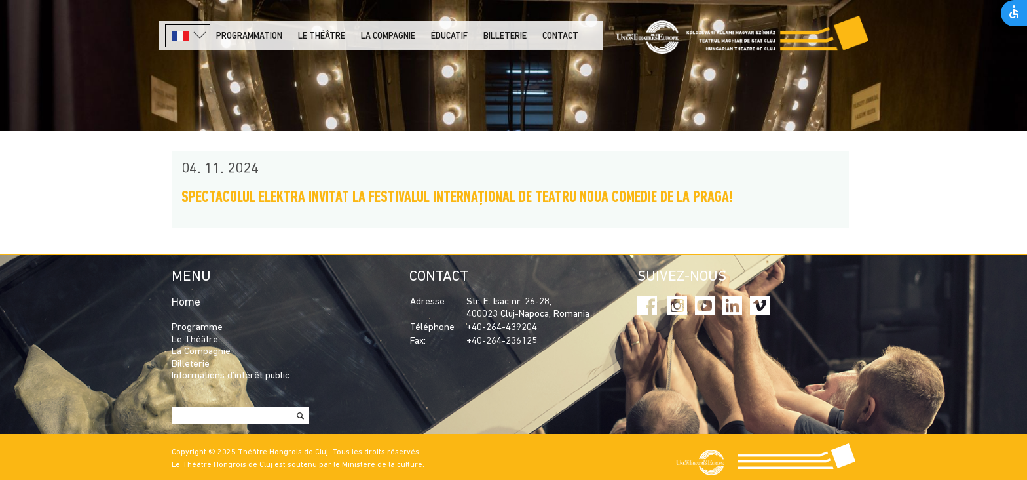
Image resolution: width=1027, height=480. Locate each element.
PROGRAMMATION (249, 36)
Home (186, 302)
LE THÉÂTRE (321, 36)
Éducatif (449, 36)
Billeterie (505, 36)
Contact (560, 36)
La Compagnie (388, 36)
